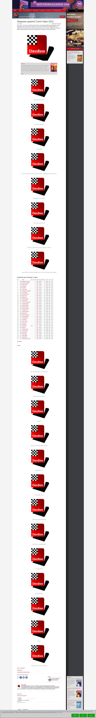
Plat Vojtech (24, 319)
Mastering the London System (74, 700)
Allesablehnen (83, 715)
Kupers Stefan (24, 335)
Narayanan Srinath (25, 311)
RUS (37, 289)
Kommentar (19, 701)
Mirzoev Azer (24, 297)
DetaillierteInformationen (75, 715)
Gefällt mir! (54, 23)
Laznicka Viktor (25, 300)
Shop (15, 10)
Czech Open (22, 674)
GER (37, 295)
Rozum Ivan (24, 322)
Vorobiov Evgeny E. (25, 308)
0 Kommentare (58, 23)
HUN (37, 313)
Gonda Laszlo (24, 313)
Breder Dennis (24, 336)
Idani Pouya (24, 325)
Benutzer (19, 697)
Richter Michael (25, 330)
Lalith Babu (24, 286)
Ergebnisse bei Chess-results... (23, 672)
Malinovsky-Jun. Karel (26, 338)
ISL (37, 314)
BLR (37, 324)
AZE (37, 297)
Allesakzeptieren (91, 715)
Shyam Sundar (24, 284)
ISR (37, 333)
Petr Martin (24, 287)
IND (37, 284)
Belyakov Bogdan (25, 298)
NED (37, 335)
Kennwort (19, 699)
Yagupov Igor (24, 289)
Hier (15, 712)
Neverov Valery (25, 321)
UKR (37, 282)
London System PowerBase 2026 (74, 678)
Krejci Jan (24, 327)
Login (76, 10)
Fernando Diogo (25, 317)
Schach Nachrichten (27, 17)
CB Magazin (35, 10)
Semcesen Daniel (25, 303)
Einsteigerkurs (56, 10)
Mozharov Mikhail (25, 305)
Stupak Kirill (24, 324)
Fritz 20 (23, 63)
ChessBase (23, 684)
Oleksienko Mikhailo (25, 282)
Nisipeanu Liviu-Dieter (26, 281)
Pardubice (26, 674)
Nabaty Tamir (24, 333)
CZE (37, 287)
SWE (38, 303)
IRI (37, 325)
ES (51, 17)
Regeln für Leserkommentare (22, 695)
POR (37, 317)
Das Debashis (24, 292)
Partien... (19, 345)
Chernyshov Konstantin (26, 290)
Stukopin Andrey (25, 309)
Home (20, 10)
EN (50, 17)
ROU (37, 281)
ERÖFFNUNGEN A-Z (27, 10)
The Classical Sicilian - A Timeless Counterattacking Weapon (73, 52)
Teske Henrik (24, 295)
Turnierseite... (20, 670)
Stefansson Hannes (25, 314)
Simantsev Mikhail (25, 316)
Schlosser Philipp (25, 306)
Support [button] (48, 10)
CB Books (42, 10)
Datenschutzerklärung (59, 712)
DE (49, 17)
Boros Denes (24, 332)
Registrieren (27, 700)
